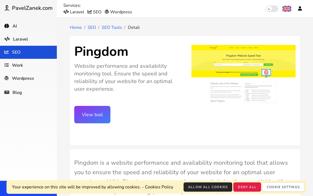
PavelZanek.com (28, 8)
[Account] (299, 8)
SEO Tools (112, 27)
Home (76, 27)
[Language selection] (286, 8)
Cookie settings (283, 187)
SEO (95, 12)
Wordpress (118, 12)
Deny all (247, 187)
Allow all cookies (208, 187)
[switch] (272, 8)
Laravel (74, 12)
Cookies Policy (159, 187)
